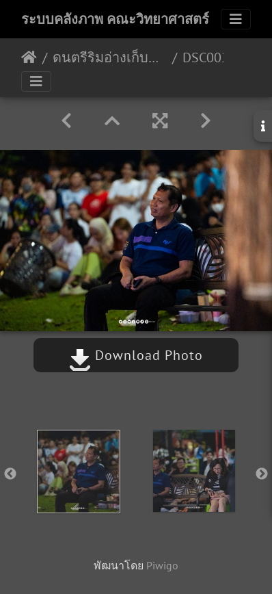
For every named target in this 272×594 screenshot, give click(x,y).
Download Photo (136, 355)
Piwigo (162, 565)
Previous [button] (10, 474)
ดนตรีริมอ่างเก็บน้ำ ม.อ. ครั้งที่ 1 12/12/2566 (110, 57)
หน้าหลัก (29, 57)
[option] (78, 471)
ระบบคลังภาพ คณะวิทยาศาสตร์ (115, 19)
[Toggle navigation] (236, 19)
